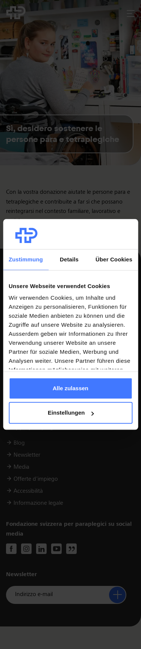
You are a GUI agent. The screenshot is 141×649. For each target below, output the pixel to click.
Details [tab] (69, 259)
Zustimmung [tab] (26, 259)
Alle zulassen (70, 388)
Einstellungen (71, 413)
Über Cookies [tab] (114, 259)
